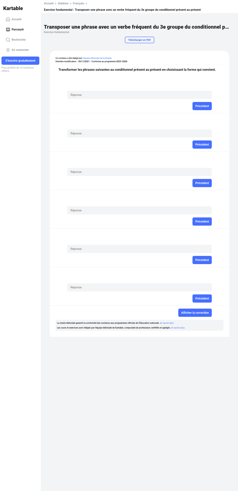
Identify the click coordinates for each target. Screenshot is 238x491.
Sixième (63, 3)
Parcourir (15, 29)
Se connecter (17, 50)
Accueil (13, 19)
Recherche (16, 40)
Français (78, 3)
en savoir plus (167, 323)
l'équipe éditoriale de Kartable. (97, 58)
